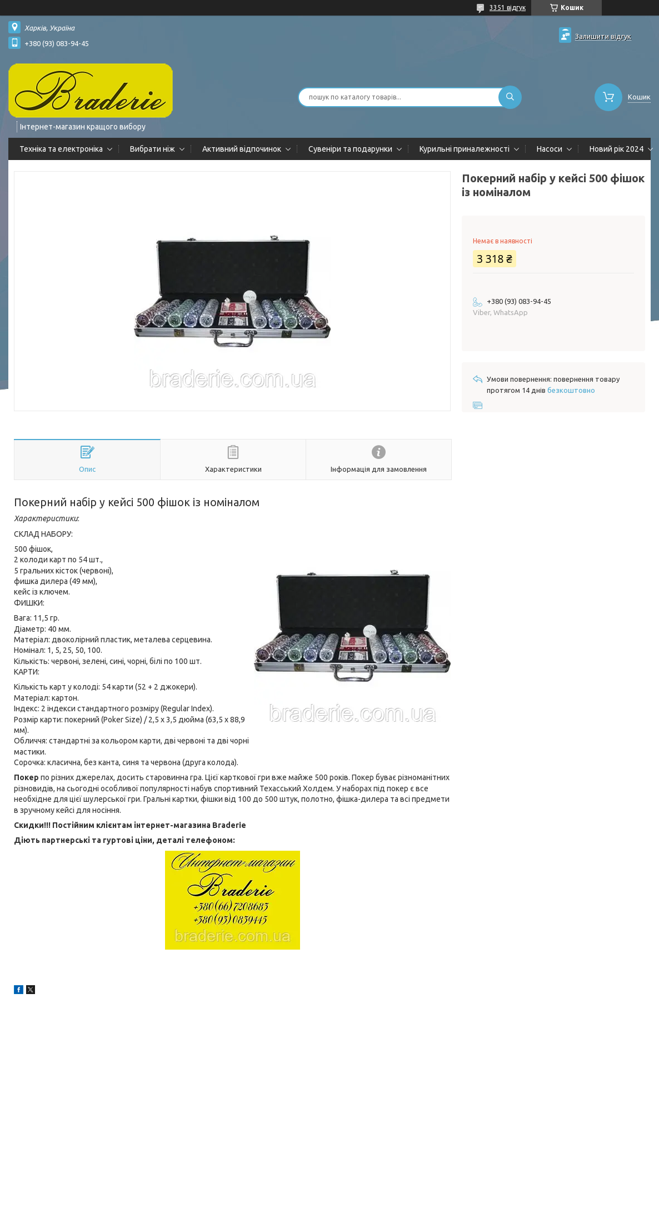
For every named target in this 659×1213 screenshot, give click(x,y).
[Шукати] (510, 97)
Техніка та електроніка (61, 149)
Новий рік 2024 (616, 149)
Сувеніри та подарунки (350, 149)
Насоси (549, 149)
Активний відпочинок (241, 149)
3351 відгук (508, 7)
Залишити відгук (603, 36)
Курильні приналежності (465, 149)
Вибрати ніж (152, 149)
